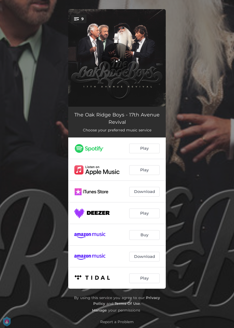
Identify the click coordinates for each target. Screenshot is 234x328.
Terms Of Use (127, 303)
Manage (99, 310)
